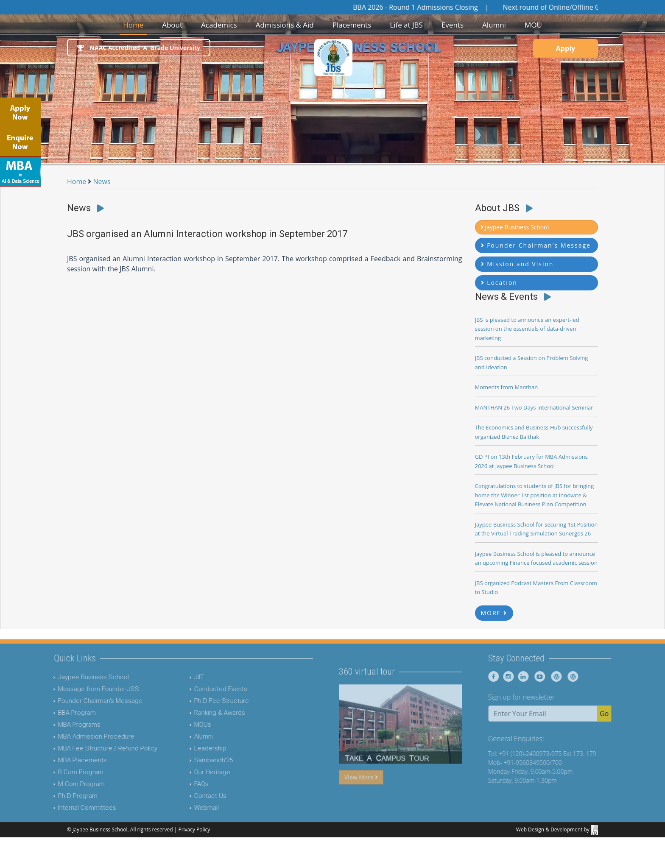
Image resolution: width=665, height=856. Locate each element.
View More (361, 793)
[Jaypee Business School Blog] (570, 676)
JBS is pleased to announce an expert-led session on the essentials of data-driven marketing (527, 329)
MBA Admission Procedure (80, 736)
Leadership (194, 748)
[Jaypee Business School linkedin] (537, 676)
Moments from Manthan (506, 387)
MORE (494, 613)
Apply (565, 48)
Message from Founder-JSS (82, 689)
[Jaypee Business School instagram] (522, 676)
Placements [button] (352, 25)
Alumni (187, 736)
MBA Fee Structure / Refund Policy (91, 748)
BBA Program (61, 713)
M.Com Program (65, 784)
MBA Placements (66, 760)
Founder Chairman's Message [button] (536, 245)
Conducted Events (204, 689)
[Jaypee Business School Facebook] (509, 676)
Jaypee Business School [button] (515, 227)
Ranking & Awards (203, 713)
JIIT (183, 677)
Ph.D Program (61, 796)
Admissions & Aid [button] (285, 25)
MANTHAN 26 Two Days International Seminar (534, 407)
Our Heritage (196, 772)
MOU (533, 25)
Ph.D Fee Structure (205, 701)
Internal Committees (71, 807)
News (102, 181)
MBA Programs (63, 724)
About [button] (172, 25)
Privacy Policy (194, 829)
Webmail (190, 807)
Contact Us (194, 796)
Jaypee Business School (77, 677)
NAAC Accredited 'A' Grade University (138, 48)
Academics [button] (219, 25)
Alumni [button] (494, 25)
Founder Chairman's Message (84, 701)
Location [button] (499, 283)
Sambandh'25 (197, 760)
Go (619, 713)
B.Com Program (64, 772)
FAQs (185, 784)
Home (135, 24)
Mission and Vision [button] (517, 264)
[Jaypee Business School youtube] (553, 676)
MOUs (186, 724)
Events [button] (452, 25)
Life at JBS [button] (406, 25)
